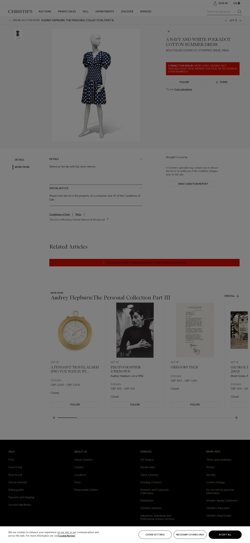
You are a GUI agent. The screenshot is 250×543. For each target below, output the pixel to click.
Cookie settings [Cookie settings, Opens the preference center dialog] (155, 534)
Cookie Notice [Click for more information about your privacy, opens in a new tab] (66, 535)
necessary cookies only (190, 534)
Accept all (225, 534)
